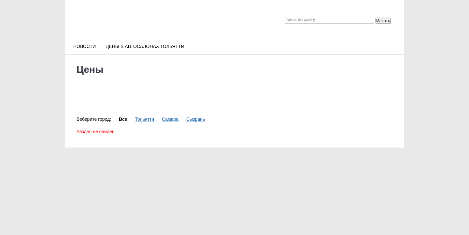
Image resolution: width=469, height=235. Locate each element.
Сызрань (195, 119)
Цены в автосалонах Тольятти (145, 46)
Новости (84, 46)
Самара (170, 119)
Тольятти (144, 119)
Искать (383, 20)
